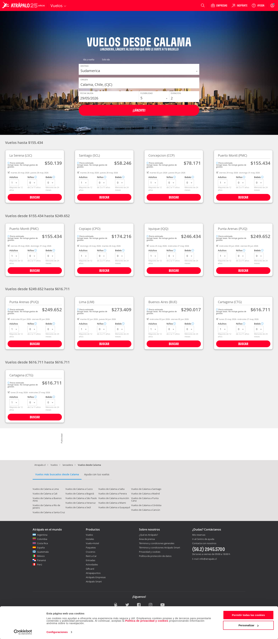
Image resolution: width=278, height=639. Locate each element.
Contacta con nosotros (204, 543)
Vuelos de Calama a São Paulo (81, 498)
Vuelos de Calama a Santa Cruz (49, 512)
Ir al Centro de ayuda (203, 539)
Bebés (50, 177)
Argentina (42, 534)
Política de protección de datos (155, 556)
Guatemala (43, 551)
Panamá (41, 560)
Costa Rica (42, 543)
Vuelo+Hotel (92, 543)
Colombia (42, 539)
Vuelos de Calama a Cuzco (79, 489)
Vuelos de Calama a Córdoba (146, 505)
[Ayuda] (258, 5)
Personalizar (248, 625)
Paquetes (91, 547)
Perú (39, 564)
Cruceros (90, 551)
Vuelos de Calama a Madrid (145, 493)
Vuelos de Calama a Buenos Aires (47, 499)
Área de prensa (147, 539)
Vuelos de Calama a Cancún (145, 509)
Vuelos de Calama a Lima (46, 489)
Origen (84, 79)
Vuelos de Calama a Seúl (78, 507)
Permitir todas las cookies (248, 615)
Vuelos (54, 464)
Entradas (90, 560)
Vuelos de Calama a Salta (111, 489)
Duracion (176, 93)
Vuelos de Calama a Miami (112, 502)
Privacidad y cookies (149, 551)
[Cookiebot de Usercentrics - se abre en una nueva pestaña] (22, 632)
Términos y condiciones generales (156, 543)
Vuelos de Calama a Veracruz (80, 502)
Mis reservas (198, 535)
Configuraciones (57, 632)
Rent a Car (91, 556)
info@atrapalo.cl (208, 558)
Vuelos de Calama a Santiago (146, 489)
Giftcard (90, 568)
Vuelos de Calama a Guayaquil (114, 507)
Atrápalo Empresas (96, 577)
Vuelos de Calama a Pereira (112, 493)
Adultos (13, 177)
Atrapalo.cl (40, 464)
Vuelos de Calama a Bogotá (79, 493)
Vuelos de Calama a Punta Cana (145, 499)
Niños (32, 177)
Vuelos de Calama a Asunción (113, 498)
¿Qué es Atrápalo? (148, 534)
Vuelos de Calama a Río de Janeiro (46, 506)
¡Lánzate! (139, 110)
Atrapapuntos (93, 573)
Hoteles (90, 539)
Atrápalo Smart (94, 581)
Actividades (92, 564)
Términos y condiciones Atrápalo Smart (159, 547)
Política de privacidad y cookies (146, 620)
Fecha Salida (86, 93)
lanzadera (68, 464)
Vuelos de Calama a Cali (45, 493)
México (41, 556)
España (41, 547)
